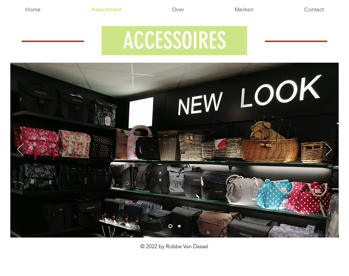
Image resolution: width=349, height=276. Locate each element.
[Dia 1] (170, 226)
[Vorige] (20, 150)
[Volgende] (328, 150)
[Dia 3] (179, 226)
